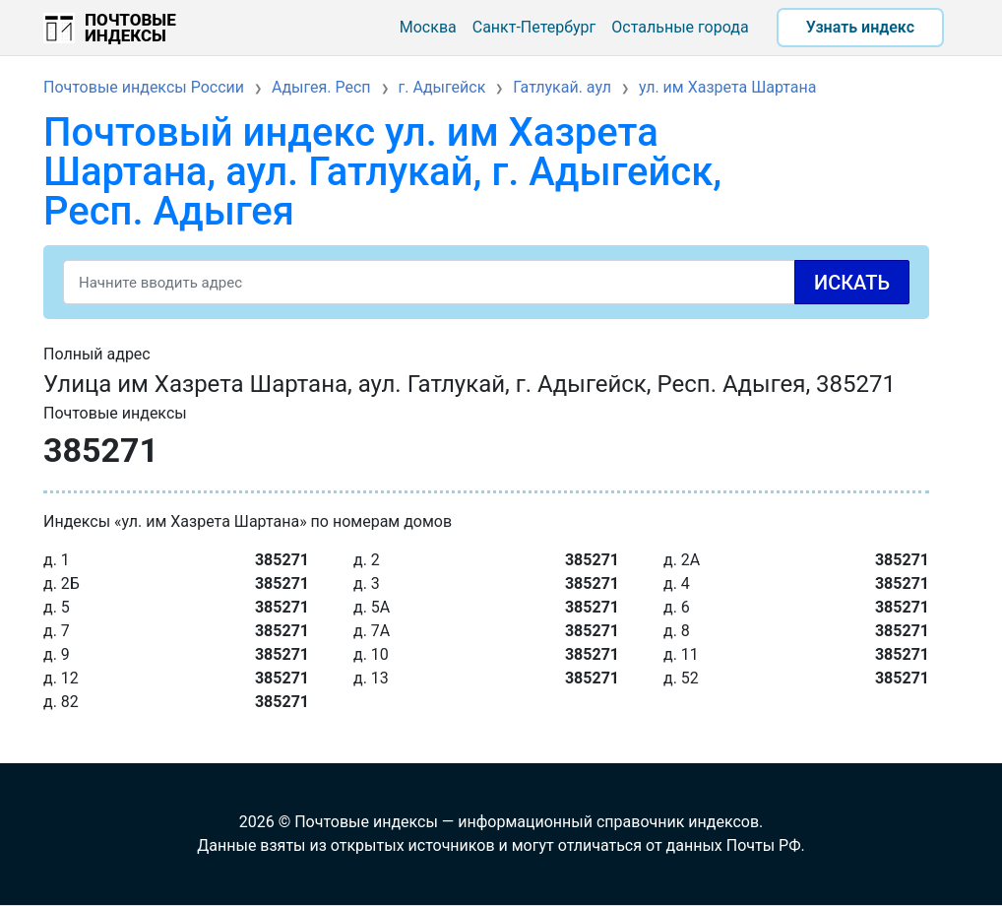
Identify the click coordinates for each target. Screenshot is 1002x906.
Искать (852, 282)
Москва (428, 27)
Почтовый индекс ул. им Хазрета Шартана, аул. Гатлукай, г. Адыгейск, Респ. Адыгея (382, 171)
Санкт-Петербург (534, 27)
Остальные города (679, 27)
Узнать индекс (860, 27)
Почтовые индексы (130, 27)
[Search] (486, 282)
